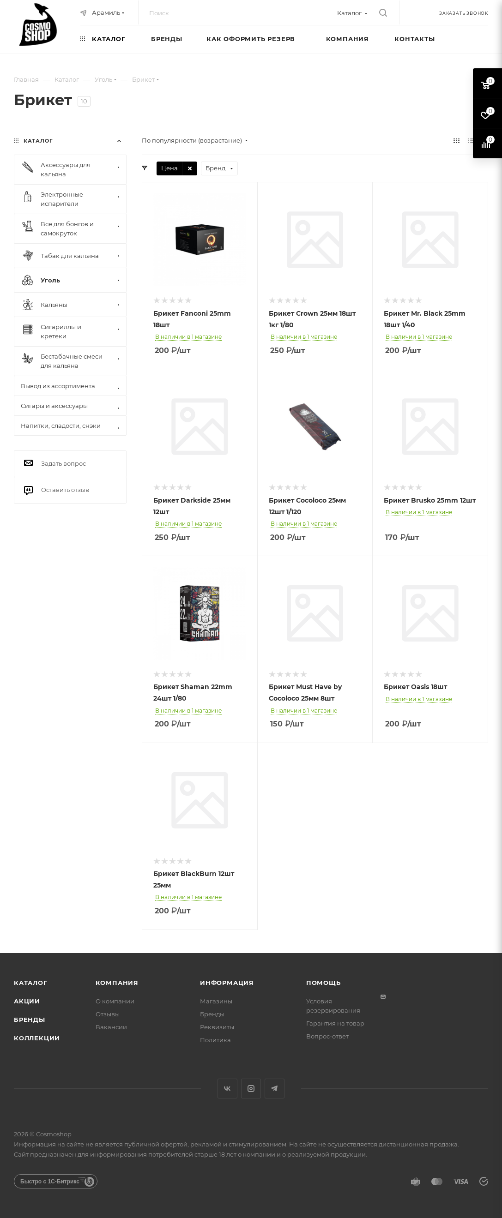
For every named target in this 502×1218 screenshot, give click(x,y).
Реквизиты (217, 1027)
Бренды (29, 1019)
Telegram (274, 1088)
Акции (27, 1001)
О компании (115, 1001)
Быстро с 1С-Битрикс (49, 1181)
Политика (215, 1040)
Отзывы (108, 1014)
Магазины (216, 1001)
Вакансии (111, 1027)
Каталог (31, 982)
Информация (227, 982)
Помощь (323, 982)
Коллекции (37, 1038)
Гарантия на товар (335, 1023)
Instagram (251, 1088)
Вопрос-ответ (327, 1036)
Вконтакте (227, 1088)
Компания (117, 982)
